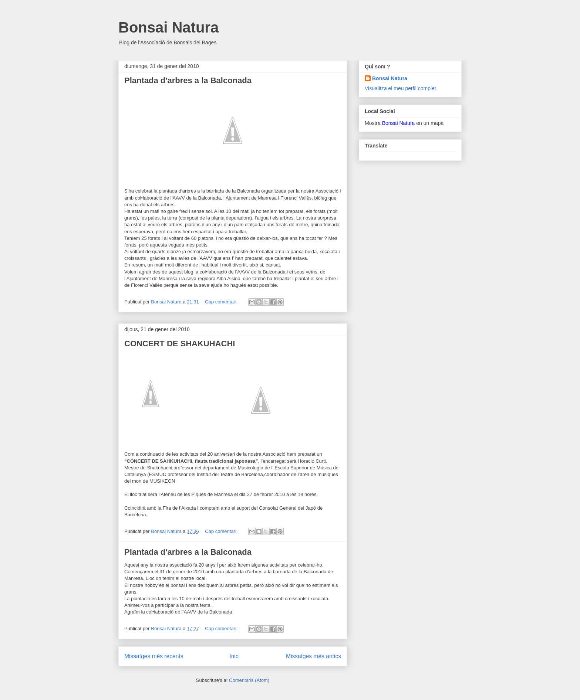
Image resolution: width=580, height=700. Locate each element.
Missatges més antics (313, 656)
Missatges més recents (153, 656)
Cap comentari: (222, 302)
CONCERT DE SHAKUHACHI (179, 343)
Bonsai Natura (168, 27)
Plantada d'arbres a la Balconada (188, 80)
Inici (234, 656)
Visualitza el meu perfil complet (400, 88)
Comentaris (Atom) (249, 680)
